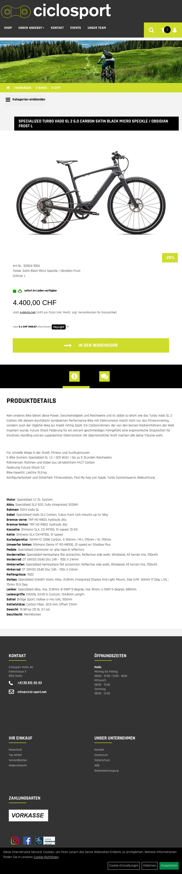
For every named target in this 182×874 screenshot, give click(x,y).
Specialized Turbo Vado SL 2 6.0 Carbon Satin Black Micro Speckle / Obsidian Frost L (93, 123)
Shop (8, 27)
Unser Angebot (31, 27)
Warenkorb (15, 750)
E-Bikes (41, 88)
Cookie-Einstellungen (123, 865)
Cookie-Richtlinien (46, 857)
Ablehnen (149, 865)
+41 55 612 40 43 (30, 682)
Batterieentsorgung (106, 771)
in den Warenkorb (91, 345)
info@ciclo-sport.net (32, 692)
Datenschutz (102, 760)
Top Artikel (15, 755)
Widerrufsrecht (18, 765)
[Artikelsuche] (151, 30)
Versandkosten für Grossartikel (97, 312)
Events (75, 27)
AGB (96, 765)
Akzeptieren (169, 865)
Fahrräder (22, 88)
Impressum (101, 755)
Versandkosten (18, 760)
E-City (55, 88)
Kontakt (57, 27)
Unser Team (97, 27)
